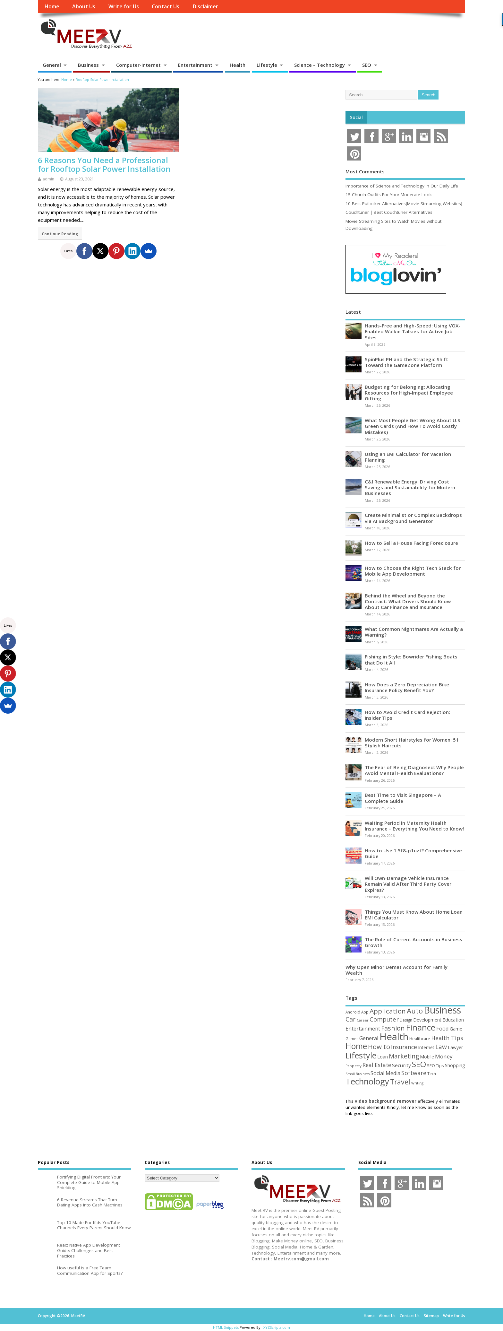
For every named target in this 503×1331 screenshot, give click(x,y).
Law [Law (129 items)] (441, 1046)
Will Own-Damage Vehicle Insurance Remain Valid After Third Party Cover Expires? (408, 884)
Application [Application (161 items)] (388, 1010)
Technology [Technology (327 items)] (367, 1081)
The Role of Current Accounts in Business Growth (413, 942)
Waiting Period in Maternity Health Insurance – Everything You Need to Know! (414, 826)
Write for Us (123, 6)
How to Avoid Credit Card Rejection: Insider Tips (407, 715)
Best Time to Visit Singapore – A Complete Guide (403, 798)
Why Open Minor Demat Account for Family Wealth (396, 970)
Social (356, 117)
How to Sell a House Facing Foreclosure (411, 543)
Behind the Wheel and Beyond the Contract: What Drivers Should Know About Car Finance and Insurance (408, 601)
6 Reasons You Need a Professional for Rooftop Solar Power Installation (104, 164)
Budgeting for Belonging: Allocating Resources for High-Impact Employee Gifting (409, 393)
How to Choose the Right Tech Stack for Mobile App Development (413, 571)
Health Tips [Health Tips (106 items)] (447, 1038)
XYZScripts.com (276, 1327)
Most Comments (365, 171)
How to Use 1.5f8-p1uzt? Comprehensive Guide (413, 853)
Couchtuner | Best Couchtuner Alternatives (388, 212)
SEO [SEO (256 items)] (419, 1064)
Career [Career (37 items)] (363, 1020)
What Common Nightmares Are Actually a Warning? (414, 632)
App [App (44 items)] (365, 1011)
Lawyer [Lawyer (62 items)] (455, 1047)
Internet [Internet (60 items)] (426, 1047)
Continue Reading (60, 233)
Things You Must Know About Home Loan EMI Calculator (414, 915)
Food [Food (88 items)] (442, 1028)
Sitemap (431, 1315)
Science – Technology (319, 65)
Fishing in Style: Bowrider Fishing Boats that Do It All (411, 659)
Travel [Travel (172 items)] (400, 1081)
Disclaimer (205, 6)
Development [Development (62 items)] (427, 1020)
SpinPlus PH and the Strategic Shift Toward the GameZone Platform (406, 362)
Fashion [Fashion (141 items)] (393, 1028)
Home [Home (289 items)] (356, 1045)
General (52, 65)
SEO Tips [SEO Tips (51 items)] (435, 1065)
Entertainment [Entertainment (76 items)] (362, 1028)
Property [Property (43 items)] (353, 1065)
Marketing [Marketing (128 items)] (404, 1056)
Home (51, 6)
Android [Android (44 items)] (352, 1011)
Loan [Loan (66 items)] (382, 1056)
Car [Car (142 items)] (350, 1019)
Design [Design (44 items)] (406, 1019)
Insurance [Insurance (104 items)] (404, 1047)
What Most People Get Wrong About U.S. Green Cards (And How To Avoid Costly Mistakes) (413, 426)
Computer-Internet (138, 65)
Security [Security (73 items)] (401, 1065)
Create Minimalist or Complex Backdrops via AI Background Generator (413, 518)
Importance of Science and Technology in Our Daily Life (401, 186)
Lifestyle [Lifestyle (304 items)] (360, 1055)
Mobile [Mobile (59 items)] (427, 1057)
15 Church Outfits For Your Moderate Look (388, 194)
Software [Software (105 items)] (413, 1073)
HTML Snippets (226, 1327)
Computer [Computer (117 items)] (384, 1019)
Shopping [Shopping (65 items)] (455, 1065)
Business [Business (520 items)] (442, 1010)
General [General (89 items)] (369, 1038)
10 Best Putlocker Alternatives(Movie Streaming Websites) (403, 203)
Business (88, 65)
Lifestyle (267, 65)
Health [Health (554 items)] (393, 1036)
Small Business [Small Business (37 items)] (357, 1074)
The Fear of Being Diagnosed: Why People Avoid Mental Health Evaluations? (414, 770)
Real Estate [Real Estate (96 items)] (376, 1065)
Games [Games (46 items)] (351, 1038)
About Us (83, 6)
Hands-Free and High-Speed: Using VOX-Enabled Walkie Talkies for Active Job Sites (412, 331)
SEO (366, 65)
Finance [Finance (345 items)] (420, 1027)
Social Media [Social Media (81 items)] (385, 1073)
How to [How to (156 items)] (379, 1046)
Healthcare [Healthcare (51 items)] (419, 1038)
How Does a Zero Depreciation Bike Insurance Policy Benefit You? (407, 687)
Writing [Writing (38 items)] (417, 1083)
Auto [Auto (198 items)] (415, 1011)
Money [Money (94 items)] (444, 1056)
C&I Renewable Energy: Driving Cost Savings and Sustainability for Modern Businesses (410, 487)
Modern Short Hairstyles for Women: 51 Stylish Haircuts (412, 742)
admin (48, 179)
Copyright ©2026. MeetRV (61, 1315)
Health (237, 65)
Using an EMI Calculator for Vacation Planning (408, 457)
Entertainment (195, 65)
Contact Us (165, 6)
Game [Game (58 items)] (456, 1029)
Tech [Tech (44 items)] (431, 1073)
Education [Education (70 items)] (453, 1019)
